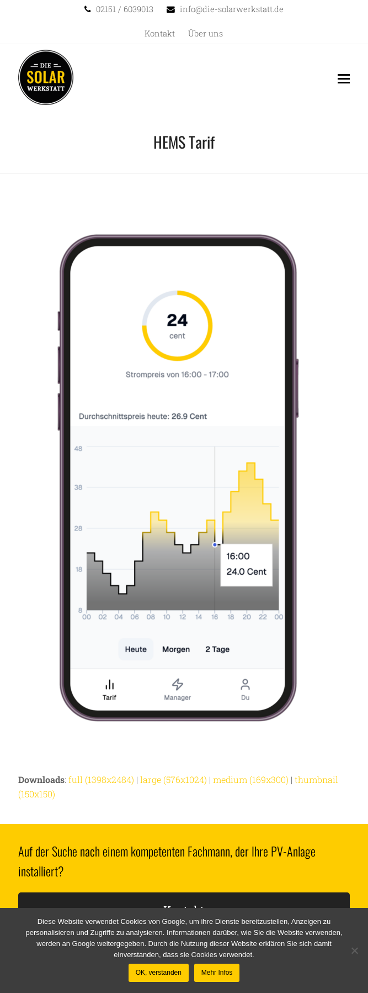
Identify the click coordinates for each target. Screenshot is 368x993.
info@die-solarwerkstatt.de (232, 9)
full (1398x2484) (101, 779)
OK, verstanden (159, 972)
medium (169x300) (251, 779)
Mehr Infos (217, 972)
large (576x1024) (173, 779)
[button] (344, 78)
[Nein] (354, 950)
